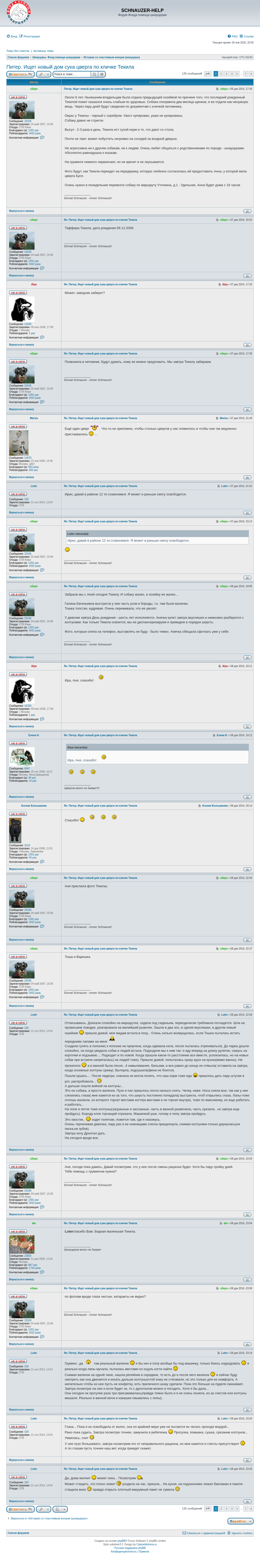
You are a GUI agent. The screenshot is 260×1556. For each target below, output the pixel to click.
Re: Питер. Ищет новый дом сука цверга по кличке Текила (100, 219)
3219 (27, 845)
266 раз (33, 470)
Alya (34, 284)
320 (26, 499)
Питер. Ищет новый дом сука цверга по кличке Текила (70, 67)
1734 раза (35, 1268)
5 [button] (237, 74)
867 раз (32, 1265)
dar (34, 1223)
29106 (27, 121)
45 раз (33, 857)
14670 (27, 457)
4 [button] (232, 74)
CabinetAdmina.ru (147, 1544)
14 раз (33, 780)
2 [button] (221, 74)
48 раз (32, 777)
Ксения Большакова (34, 805)
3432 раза (35, 133)
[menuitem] (11, 36)
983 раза (33, 467)
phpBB (121, 1540)
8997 (27, 768)
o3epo (34, 88)
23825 (27, 1255)
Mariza (34, 418)
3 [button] (226, 74)
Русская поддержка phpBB (129, 1548)
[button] (208, 74)
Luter (34, 486)
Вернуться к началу (21, 211)
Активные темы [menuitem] (44, 50)
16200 (27, 324)
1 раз (32, 333)
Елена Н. (33, 735)
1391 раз (33, 130)
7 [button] (246, 74)
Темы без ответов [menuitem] (17, 50)
